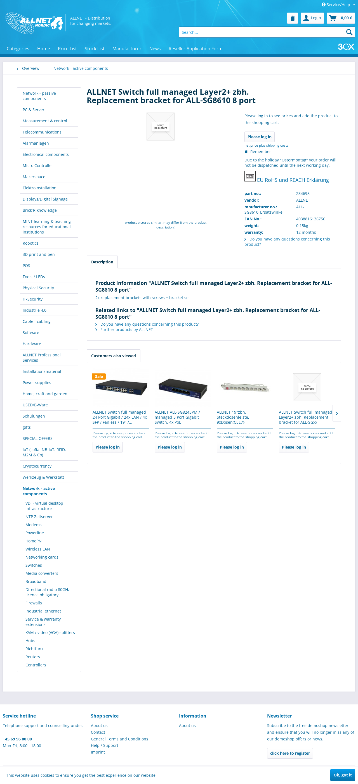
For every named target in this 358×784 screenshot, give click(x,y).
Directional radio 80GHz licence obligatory (47, 592)
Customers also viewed (113, 355)
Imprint (98, 752)
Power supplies (37, 382)
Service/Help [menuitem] (336, 4)
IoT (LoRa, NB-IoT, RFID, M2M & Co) (44, 452)
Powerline (34, 532)
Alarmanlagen (36, 143)
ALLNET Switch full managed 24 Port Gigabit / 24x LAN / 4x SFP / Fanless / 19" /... (120, 417)
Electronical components (46, 154)
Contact (98, 732)
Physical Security (38, 287)
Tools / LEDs (34, 276)
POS (26, 265)
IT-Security (33, 299)
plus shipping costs (273, 145)
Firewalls (33, 603)
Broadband (35, 581)
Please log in (260, 136)
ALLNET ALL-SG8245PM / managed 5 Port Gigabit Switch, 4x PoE (177, 417)
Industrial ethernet (43, 611)
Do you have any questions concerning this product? (147, 324)
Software (31, 332)
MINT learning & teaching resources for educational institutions (47, 227)
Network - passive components (39, 95)
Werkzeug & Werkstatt (43, 477)
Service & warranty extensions (43, 621)
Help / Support (104, 745)
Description (102, 261)
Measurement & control (45, 120)
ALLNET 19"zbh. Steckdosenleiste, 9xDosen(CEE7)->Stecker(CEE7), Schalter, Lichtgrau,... (240, 417)
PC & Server (33, 109)
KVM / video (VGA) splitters (50, 632)
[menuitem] (292, 18)
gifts (27, 427)
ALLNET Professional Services (42, 357)
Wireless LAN (37, 549)
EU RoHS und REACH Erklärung (286, 177)
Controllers (35, 665)
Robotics (31, 243)
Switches (33, 565)
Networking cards (41, 557)
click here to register (290, 753)
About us (99, 725)
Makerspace (34, 176)
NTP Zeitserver (39, 516)
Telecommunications (42, 132)
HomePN (33, 541)
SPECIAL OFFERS (38, 438)
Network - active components (39, 491)
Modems (33, 524)
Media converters (41, 573)
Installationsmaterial (42, 371)
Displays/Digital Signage (45, 199)
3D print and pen (39, 254)
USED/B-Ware (35, 405)
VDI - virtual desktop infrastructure (44, 506)
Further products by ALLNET (124, 329)
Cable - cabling (37, 321)
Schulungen (34, 416)
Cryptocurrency (37, 466)
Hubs (30, 640)
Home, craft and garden (45, 393)
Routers (32, 656)
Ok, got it (343, 775)
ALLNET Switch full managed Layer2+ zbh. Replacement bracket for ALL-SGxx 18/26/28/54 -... (305, 417)
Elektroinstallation (39, 187)
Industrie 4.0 (34, 310)
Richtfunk (34, 648)
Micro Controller (38, 165)
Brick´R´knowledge (40, 210)
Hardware (32, 343)
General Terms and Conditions (119, 739)
